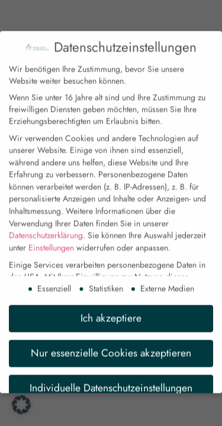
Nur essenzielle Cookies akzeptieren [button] (111, 346)
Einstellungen (51, 241)
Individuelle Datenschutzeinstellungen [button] (111, 381)
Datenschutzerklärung (46, 229)
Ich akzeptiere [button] (111, 311)
